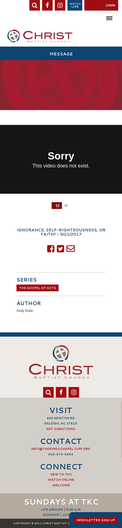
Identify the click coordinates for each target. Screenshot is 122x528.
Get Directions (60, 429)
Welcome (61, 485)
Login (110, 5)
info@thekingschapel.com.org (60, 449)
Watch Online (61, 480)
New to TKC (61, 474)
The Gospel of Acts (37, 288)
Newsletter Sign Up (96, 520)
